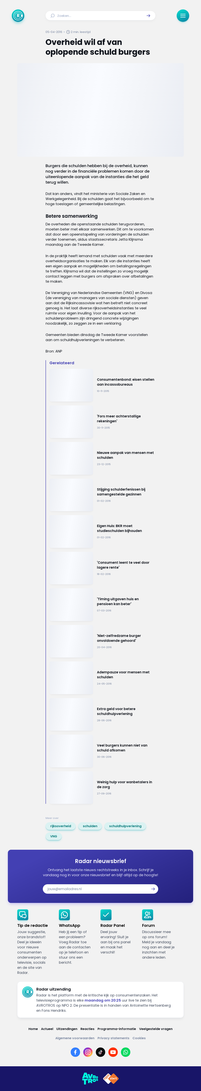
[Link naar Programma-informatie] (117, 1029)
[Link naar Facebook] (75, 1052)
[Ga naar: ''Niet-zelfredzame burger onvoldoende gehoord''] (102, 641)
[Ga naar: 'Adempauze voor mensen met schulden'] (102, 677)
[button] (148, 15)
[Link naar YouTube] (113, 1052)
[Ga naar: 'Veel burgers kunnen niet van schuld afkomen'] (102, 751)
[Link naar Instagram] (88, 1052)
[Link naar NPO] (111, 1079)
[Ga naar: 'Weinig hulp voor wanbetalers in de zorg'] (102, 787)
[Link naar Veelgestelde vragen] (156, 1029)
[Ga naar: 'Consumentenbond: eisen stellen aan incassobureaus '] (102, 385)
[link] (61, 826)
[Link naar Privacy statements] (113, 1038)
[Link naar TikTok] (100, 1052)
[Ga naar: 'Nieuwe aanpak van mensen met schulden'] (102, 458)
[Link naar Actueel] (47, 1029)
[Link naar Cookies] (139, 1038)
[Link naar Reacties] (87, 1029)
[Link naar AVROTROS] (90, 1079)
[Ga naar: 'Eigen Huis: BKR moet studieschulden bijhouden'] (102, 531)
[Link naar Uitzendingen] (66, 1029)
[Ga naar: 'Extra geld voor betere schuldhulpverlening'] (102, 714)
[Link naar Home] (33, 1029)
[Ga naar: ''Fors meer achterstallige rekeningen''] (102, 421)
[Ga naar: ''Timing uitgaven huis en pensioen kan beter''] (102, 604)
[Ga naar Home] (18, 15)
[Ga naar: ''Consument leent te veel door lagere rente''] (102, 568)
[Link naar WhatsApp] (125, 1052)
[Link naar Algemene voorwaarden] (74, 1038)
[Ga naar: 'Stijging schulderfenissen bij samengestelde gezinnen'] (102, 495)
